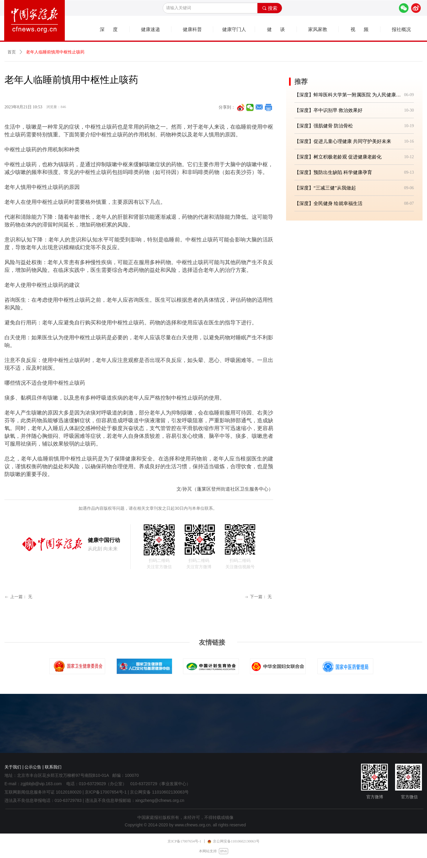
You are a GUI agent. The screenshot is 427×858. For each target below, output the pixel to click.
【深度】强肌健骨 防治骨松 (323, 125)
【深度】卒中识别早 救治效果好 (328, 110)
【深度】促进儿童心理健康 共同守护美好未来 (342, 141)
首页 (11, 52)
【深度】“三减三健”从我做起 (325, 187)
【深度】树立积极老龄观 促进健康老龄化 (338, 156)
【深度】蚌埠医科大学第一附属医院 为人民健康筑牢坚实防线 (348, 94)
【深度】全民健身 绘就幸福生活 (328, 203)
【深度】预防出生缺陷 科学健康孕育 (333, 172)
